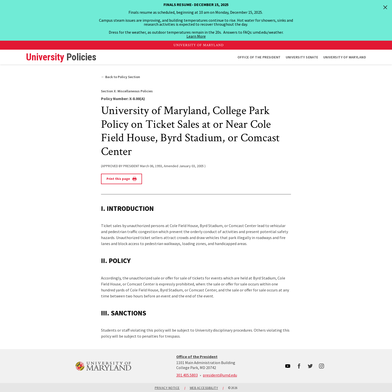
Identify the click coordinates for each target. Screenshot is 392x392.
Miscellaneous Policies (127, 91)
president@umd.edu (220, 375)
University (61, 57)
